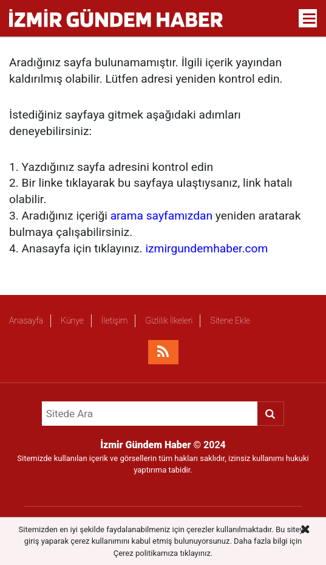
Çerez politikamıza (146, 553)
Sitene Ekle (230, 320)
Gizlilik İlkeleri (168, 320)
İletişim (114, 320)
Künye (72, 320)
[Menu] (310, 19)
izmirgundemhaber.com (206, 248)
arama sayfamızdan (161, 216)
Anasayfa (26, 320)
